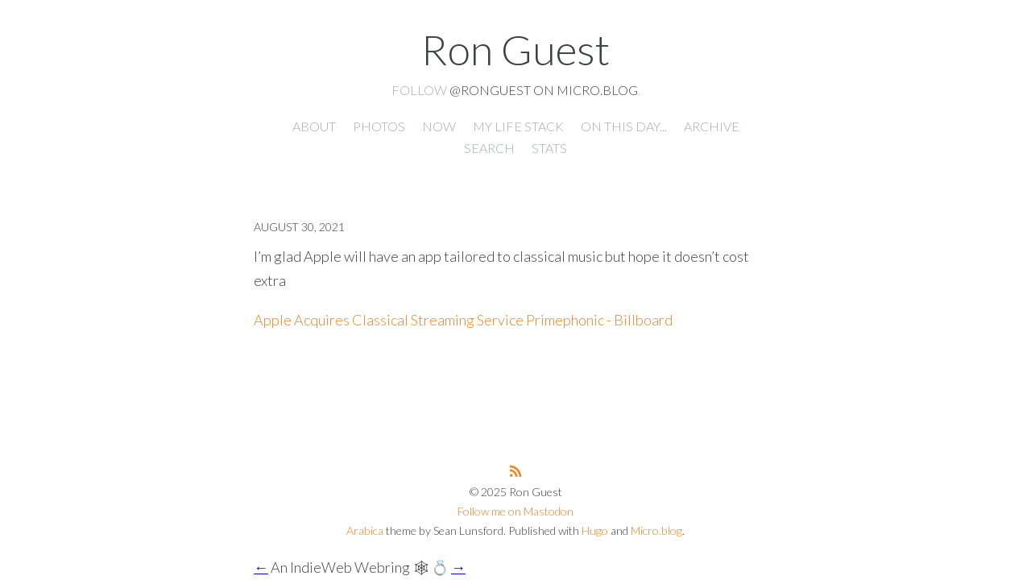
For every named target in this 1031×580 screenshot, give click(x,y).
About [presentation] (314, 126)
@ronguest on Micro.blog (543, 89)
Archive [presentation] (711, 126)
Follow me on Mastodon (515, 511)
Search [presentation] (489, 147)
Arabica (364, 530)
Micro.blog (656, 530)
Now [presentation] (439, 126)
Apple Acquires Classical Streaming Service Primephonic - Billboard (463, 320)
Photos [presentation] (379, 126)
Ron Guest (515, 49)
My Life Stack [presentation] (518, 126)
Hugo (595, 530)
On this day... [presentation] (624, 126)
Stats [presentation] (549, 147)
